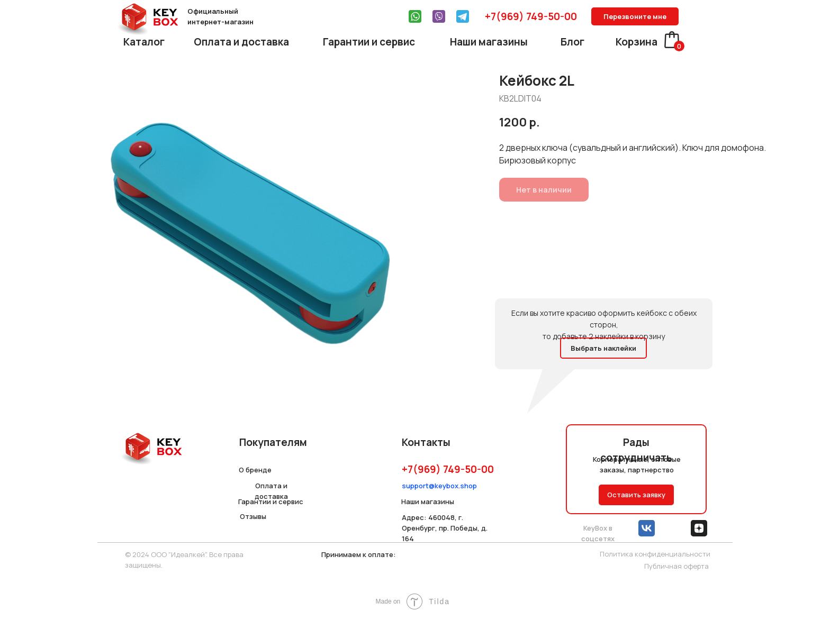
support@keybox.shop (439, 485)
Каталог (144, 42)
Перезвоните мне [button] (634, 16)
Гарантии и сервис (369, 42)
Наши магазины (489, 42)
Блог (572, 42)
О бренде (255, 470)
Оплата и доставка (241, 42)
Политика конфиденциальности (655, 554)
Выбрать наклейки (603, 348)
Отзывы (253, 516)
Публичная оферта (676, 566)
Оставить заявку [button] (636, 494)
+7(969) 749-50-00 (531, 16)
